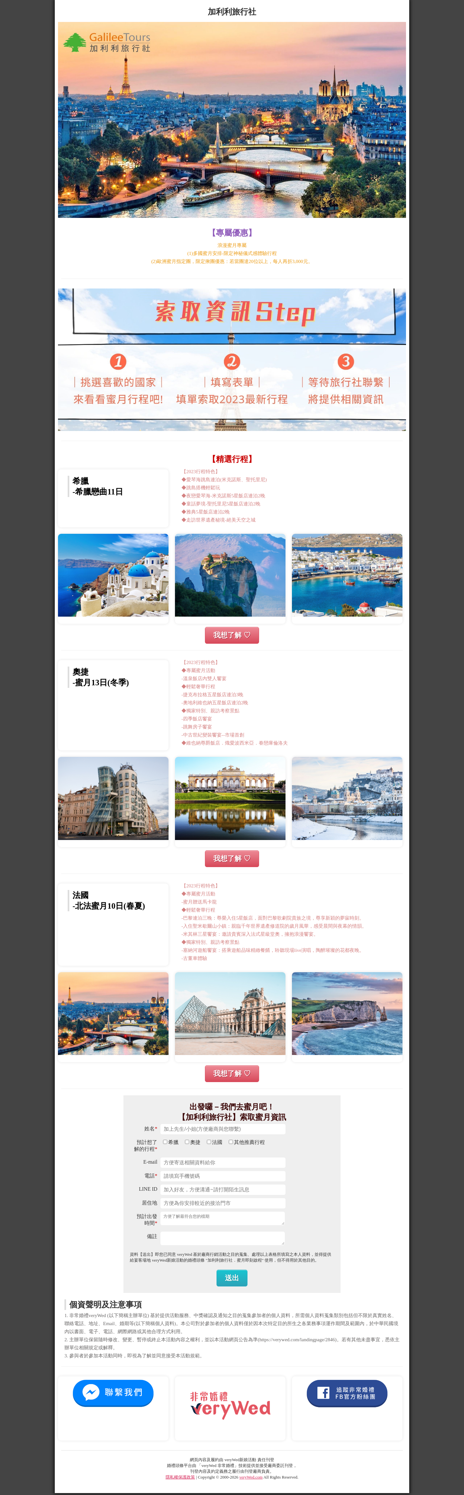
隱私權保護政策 (180, 1479)
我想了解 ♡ (232, 635)
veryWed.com (251, 1479)
